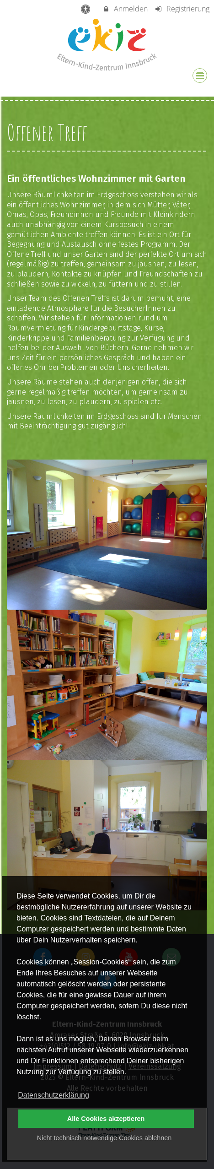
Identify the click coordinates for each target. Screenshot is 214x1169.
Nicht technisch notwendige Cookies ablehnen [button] (104, 1138)
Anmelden (125, 9)
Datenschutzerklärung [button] (53, 1095)
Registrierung (181, 9)
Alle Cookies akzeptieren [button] (106, 1118)
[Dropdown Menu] (200, 75)
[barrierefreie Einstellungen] (87, 9)
